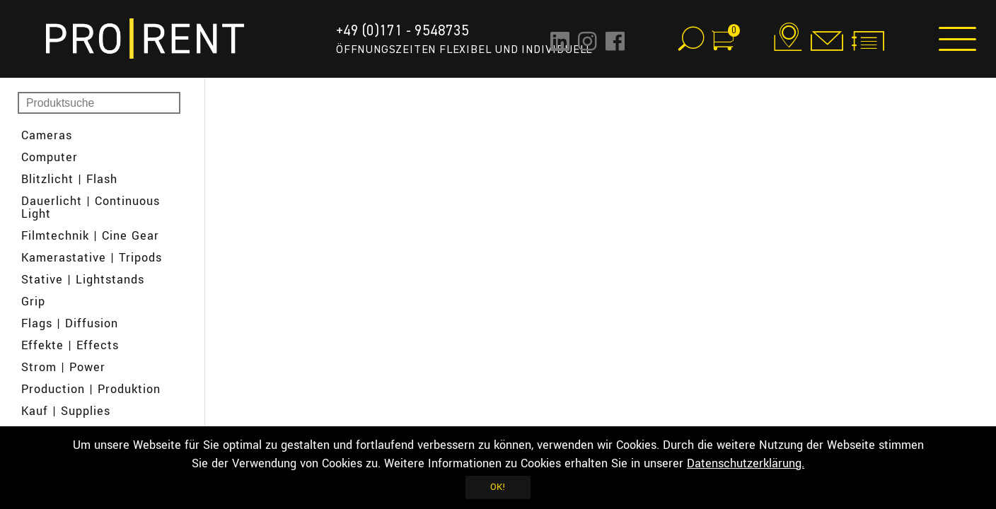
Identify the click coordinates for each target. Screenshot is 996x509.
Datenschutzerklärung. (745, 463)
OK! (498, 487)
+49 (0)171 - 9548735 (402, 30)
